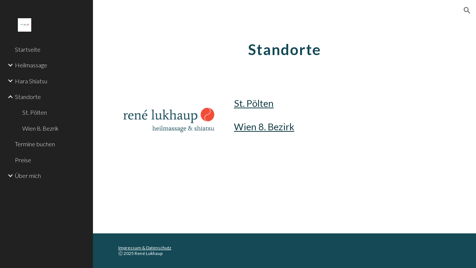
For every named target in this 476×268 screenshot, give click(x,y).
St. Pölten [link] (34, 112)
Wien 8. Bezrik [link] (40, 128)
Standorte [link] (28, 96)
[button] (467, 10)
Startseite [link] (28, 49)
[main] (284, 46)
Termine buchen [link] (35, 143)
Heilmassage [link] (31, 64)
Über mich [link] (28, 175)
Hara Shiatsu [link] (31, 80)
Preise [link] (23, 159)
